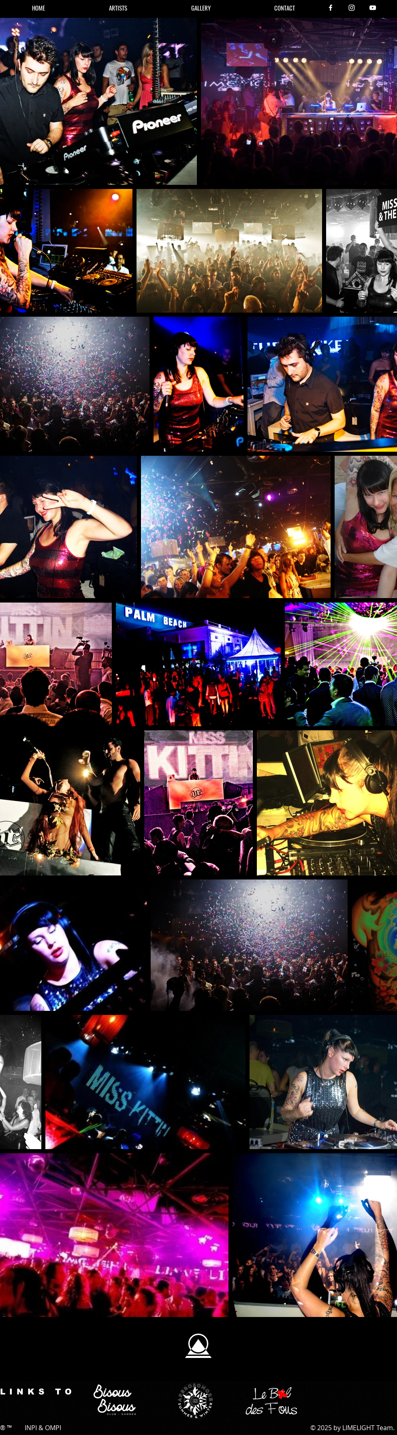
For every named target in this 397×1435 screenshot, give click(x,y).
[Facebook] (331, 8)
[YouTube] (373, 8)
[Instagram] (352, 8)
